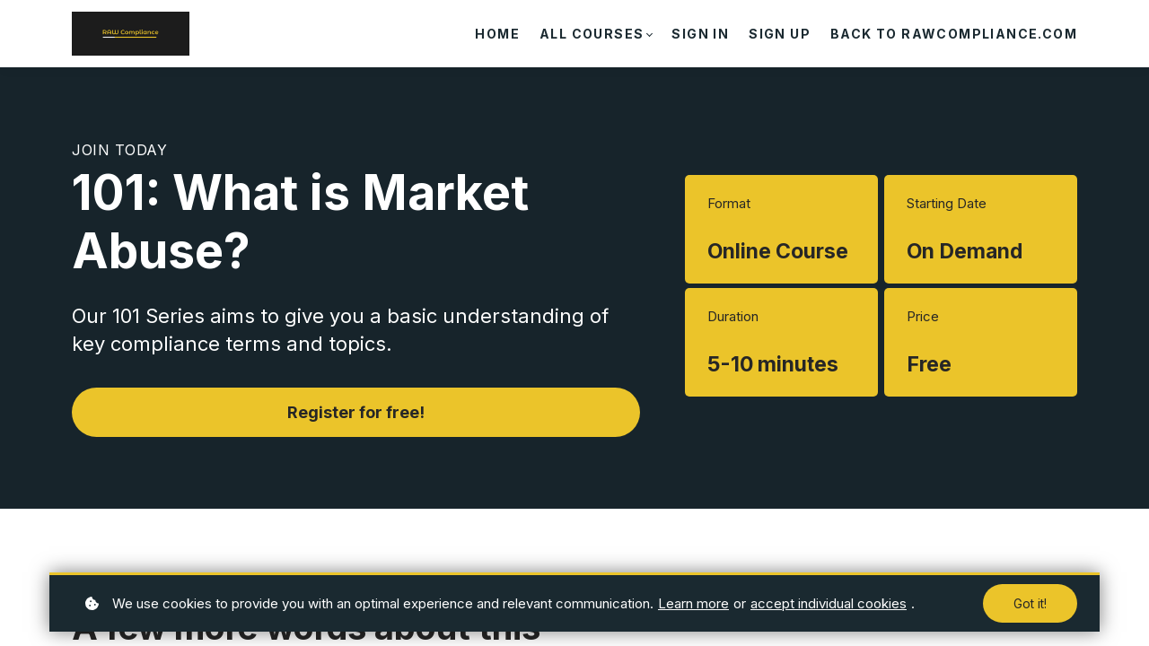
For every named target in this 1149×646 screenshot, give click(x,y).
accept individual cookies (828, 603)
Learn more (693, 603)
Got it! (1030, 603)
